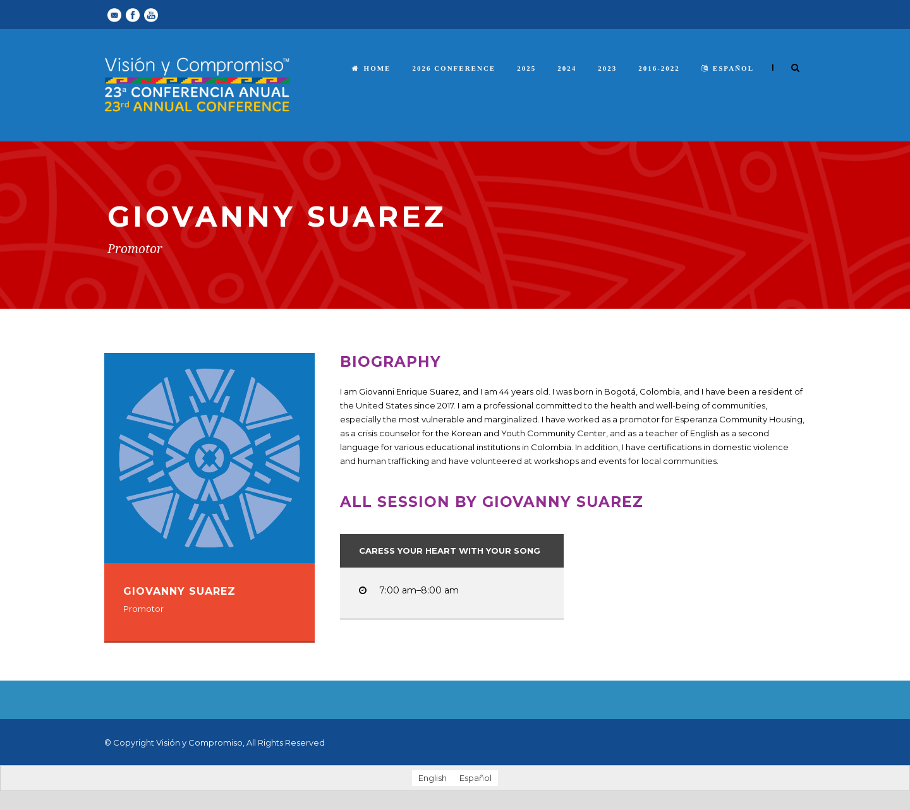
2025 (526, 68)
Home (371, 68)
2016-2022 (659, 68)
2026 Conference (453, 68)
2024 (566, 68)
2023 (607, 68)
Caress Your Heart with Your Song (449, 550)
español (727, 68)
